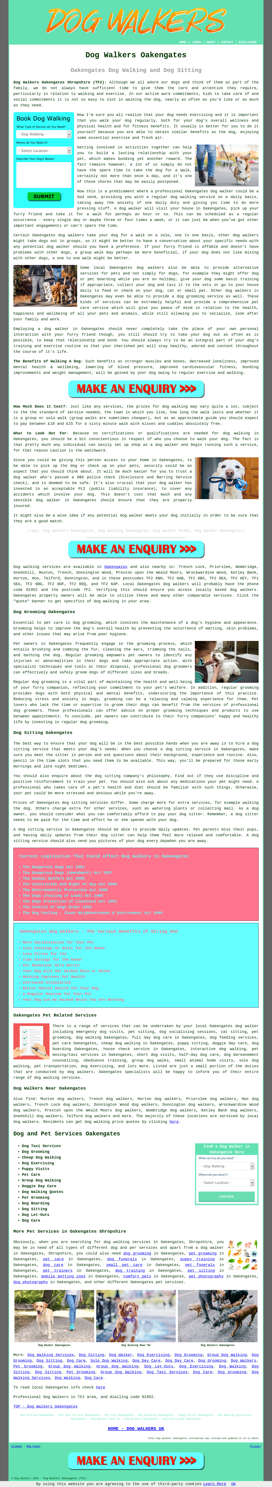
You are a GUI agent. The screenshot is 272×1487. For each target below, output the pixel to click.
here (174, 1122)
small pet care (124, 1265)
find (30, 1099)
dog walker (56, 329)
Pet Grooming (27, 1366)
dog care (53, 1265)
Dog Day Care (146, 1361)
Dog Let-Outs (158, 1366)
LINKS (196, 42)
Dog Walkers (243, 1361)
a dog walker (210, 1248)
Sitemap (16, 1446)
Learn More (214, 1484)
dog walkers (71, 235)
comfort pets (137, 1276)
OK (233, 1484)
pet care (53, 1259)
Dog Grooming (189, 1355)
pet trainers (57, 1271)
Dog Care (76, 1361)
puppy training (197, 1259)
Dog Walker (120, 1355)
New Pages (33, 1446)
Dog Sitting (91, 1355)
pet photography (206, 1276)
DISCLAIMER (247, 42)
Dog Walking (232, 1366)
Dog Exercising (153, 1355)
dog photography (30, 1282)
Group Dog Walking (227, 1355)
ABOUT (211, 42)
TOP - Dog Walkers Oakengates (45, 1406)
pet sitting (201, 1271)
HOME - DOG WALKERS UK (136, 1428)
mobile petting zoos (63, 1276)
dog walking (183, 197)
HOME (183, 42)
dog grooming (87, 623)
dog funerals (122, 1259)
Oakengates (115, 567)
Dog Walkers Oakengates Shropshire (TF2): (60, 82)
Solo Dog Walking (109, 1361)
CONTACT (227, 42)
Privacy (255, 1446)
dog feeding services (233, 1037)
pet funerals (200, 1265)
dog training (130, 1271)
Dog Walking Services (50, 1355)
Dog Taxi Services (167, 1372)
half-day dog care (199, 1055)
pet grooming (203, 1253)
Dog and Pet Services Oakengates (66, 1134)
